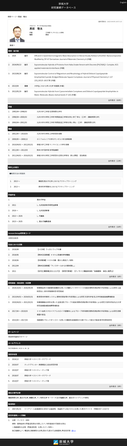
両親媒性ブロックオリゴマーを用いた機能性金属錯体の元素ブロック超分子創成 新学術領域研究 (74, 320)
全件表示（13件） (115, 161)
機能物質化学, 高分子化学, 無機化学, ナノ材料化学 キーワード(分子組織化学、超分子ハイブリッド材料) (48, 397)
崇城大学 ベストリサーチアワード (37, 359)
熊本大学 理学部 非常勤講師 (47, 150)
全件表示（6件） (115, 276)
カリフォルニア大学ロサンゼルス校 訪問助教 (54, 139)
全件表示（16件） (115, 227)
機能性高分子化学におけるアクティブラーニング (58, 181)
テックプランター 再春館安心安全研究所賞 (41, 364)
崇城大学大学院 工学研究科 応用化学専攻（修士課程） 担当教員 (62, 155)
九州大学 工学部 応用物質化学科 (49, 111)
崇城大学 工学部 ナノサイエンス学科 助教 (53, 144)
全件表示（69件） (115, 100)
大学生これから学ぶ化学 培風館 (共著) (49, 86)
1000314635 (13, 238)
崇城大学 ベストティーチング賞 (36, 370)
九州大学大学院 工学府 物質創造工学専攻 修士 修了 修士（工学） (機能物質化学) (68, 117)
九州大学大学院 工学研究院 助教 (49, 133)
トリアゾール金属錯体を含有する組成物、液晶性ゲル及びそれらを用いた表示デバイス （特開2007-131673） (67, 409)
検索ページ (12, 16)
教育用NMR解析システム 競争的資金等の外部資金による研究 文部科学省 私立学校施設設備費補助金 (76, 296)
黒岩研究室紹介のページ (17, 336)
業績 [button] (11, 45)
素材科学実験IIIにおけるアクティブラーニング (57, 186)
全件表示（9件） (115, 325)
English (123, 2)
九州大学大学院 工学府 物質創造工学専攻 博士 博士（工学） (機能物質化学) (66, 122)
